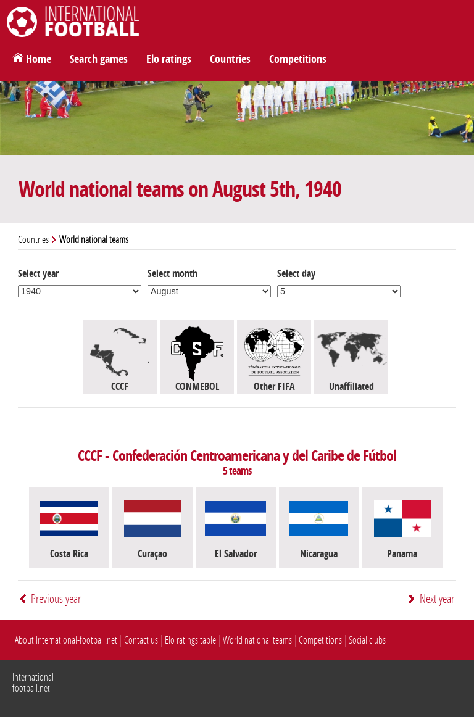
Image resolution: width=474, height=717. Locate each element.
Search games (99, 59)
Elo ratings (168, 59)
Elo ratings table (190, 640)
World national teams (257, 640)
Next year (437, 599)
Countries (230, 59)
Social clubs (367, 640)
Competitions (297, 59)
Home (38, 59)
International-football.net (34, 682)
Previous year (56, 599)
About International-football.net (66, 640)
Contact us (141, 640)
